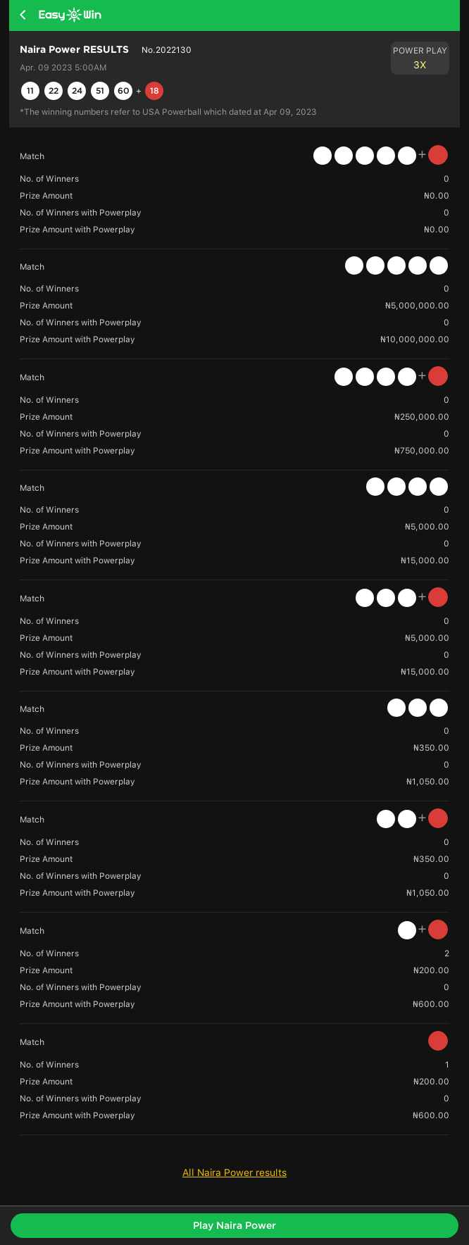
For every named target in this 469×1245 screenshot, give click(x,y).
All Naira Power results (234, 1172)
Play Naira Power (234, 1225)
